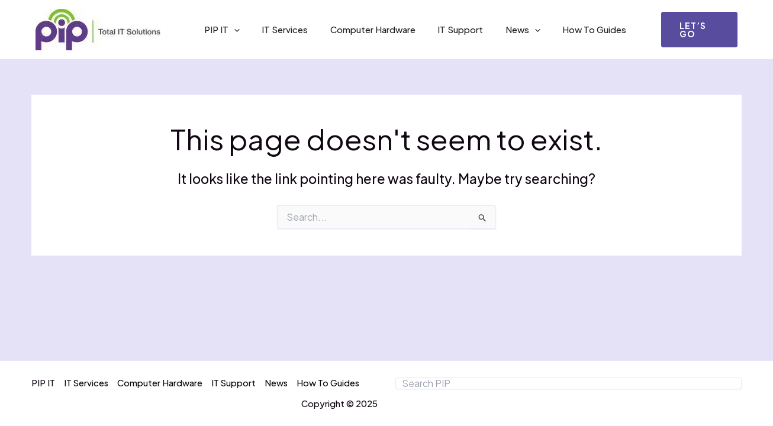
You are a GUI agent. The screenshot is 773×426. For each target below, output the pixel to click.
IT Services (278, 29)
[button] (696, 29)
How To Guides (570, 29)
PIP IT (219, 29)
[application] (231, 29)
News (502, 29)
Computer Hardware (361, 29)
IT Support (445, 29)
